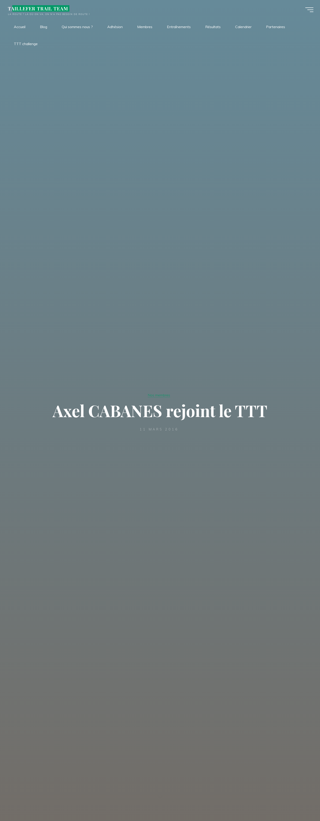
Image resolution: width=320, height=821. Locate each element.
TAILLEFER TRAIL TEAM (40, 9)
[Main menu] (307, 11)
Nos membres (159, 394)
